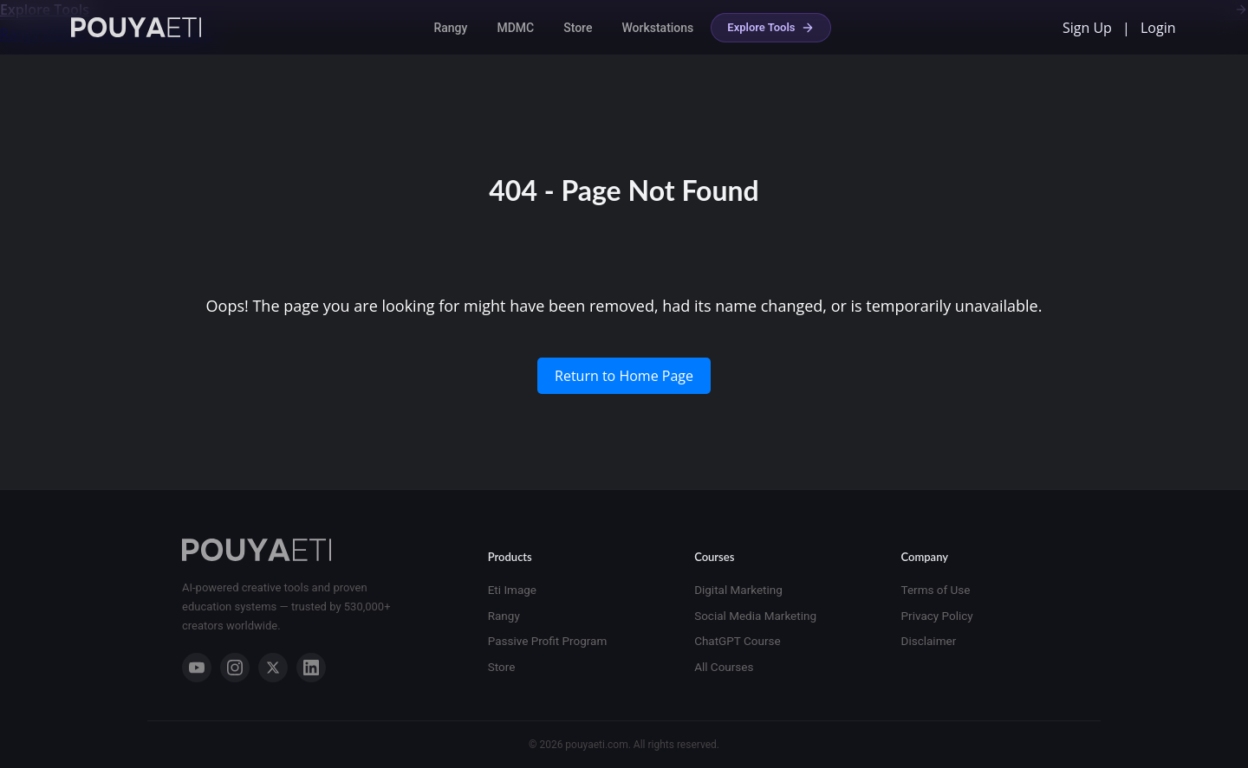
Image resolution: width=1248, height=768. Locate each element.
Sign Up (1087, 27)
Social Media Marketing (755, 616)
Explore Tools (770, 28)
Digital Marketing (738, 590)
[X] (273, 667)
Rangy (450, 28)
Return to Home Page (624, 375)
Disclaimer (929, 641)
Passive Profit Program (548, 641)
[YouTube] (196, 667)
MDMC (515, 28)
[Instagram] (235, 667)
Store (577, 28)
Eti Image (512, 590)
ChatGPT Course (737, 641)
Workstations (657, 28)
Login (1158, 27)
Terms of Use (936, 590)
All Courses (723, 667)
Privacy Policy (937, 616)
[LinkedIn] (311, 667)
